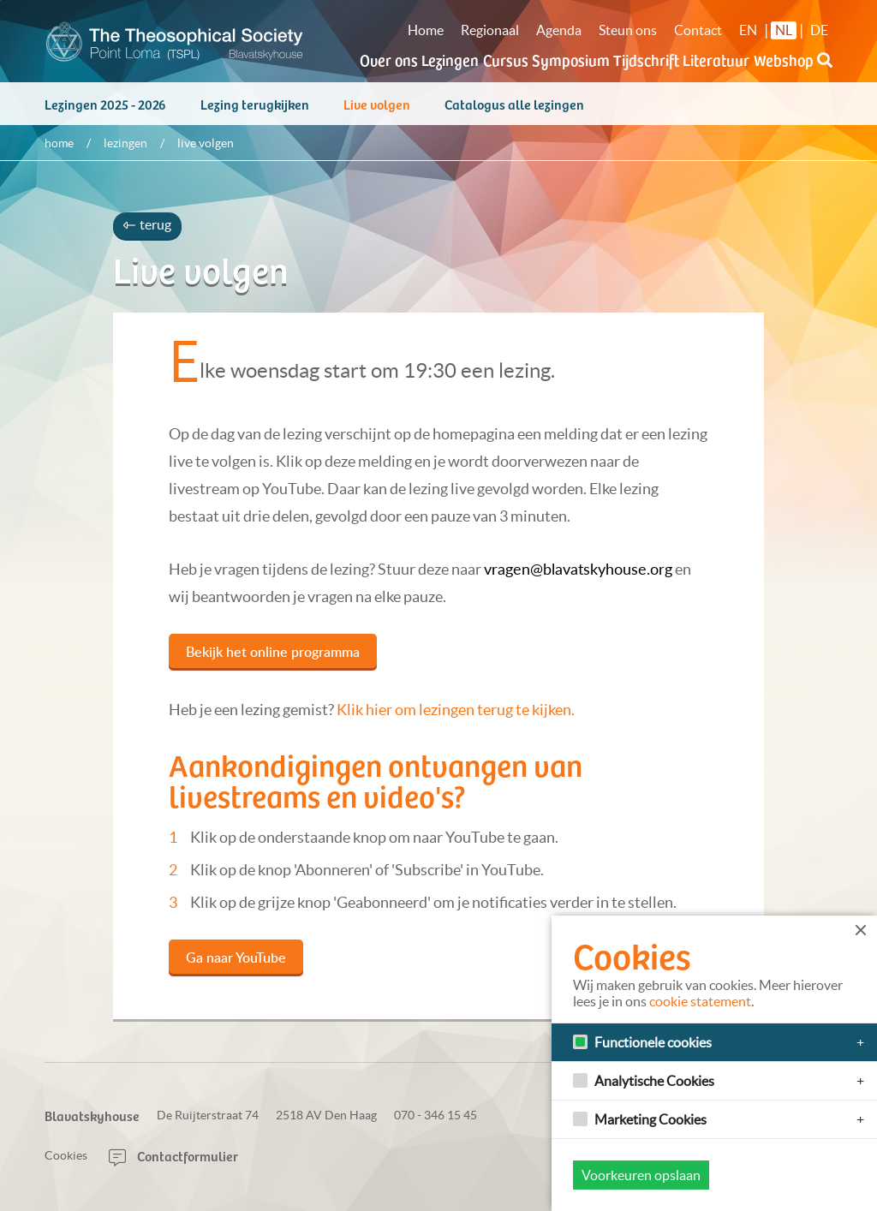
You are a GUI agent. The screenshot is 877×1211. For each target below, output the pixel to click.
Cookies (66, 1155)
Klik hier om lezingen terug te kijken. (456, 718)
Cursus (505, 59)
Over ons (389, 59)
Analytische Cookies (654, 1081)
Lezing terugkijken (254, 112)
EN (748, 30)
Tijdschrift (646, 59)
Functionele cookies (653, 1042)
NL (783, 30)
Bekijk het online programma (273, 660)
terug (147, 233)
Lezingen (450, 59)
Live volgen (376, 112)
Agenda (559, 30)
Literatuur (716, 59)
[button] (824, 70)
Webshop (784, 59)
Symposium (571, 59)
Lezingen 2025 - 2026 (105, 112)
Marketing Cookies (650, 1119)
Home (426, 30)
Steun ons (628, 30)
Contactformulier (173, 1155)
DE (819, 30)
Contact (698, 30)
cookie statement (700, 1001)
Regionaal (490, 30)
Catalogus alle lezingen (514, 112)
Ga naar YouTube (236, 966)
